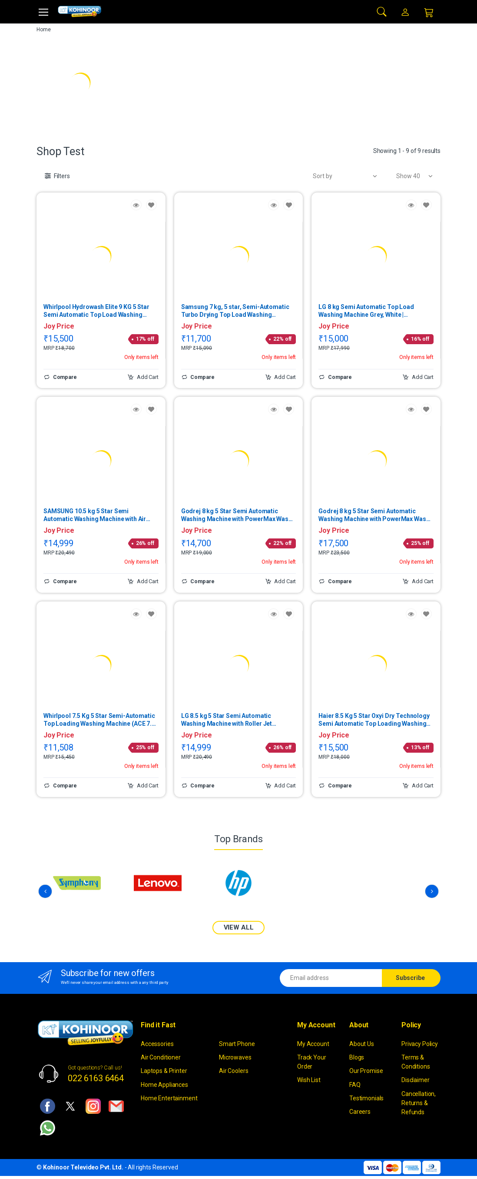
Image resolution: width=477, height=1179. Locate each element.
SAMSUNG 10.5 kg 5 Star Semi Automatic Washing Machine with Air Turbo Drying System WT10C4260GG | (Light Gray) (96, 515)
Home (43, 30)
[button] (382, 11)
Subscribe (410, 977)
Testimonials (366, 1097)
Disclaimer (415, 1079)
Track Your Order (311, 1062)
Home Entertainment (169, 1097)
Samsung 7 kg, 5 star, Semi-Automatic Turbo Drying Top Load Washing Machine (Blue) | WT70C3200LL (235, 311)
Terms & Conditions (415, 1062)
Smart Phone (237, 1043)
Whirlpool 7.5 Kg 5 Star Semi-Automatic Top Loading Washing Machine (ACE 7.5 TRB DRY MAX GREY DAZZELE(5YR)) (99, 719)
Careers (360, 1111)
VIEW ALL (239, 927)
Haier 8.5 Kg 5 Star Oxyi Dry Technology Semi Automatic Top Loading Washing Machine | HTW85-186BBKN (373, 719)
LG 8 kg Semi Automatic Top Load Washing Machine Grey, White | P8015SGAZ (366, 311)
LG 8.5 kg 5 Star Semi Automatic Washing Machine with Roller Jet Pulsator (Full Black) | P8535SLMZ (229, 719)
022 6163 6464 (96, 1078)
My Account (313, 1043)
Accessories (157, 1043)
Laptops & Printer (164, 1070)
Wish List (309, 1079)
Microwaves (235, 1057)
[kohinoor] (79, 11)
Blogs (356, 1057)
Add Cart (143, 377)
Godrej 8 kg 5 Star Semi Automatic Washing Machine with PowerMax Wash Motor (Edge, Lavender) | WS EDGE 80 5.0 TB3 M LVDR (238, 515)
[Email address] (331, 977)
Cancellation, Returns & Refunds (418, 1102)
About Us (361, 1043)
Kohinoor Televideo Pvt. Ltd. (83, 1166)
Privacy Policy (419, 1043)
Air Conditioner (161, 1057)
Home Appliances (164, 1084)
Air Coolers (233, 1070)
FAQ (355, 1084)
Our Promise (366, 1070)
